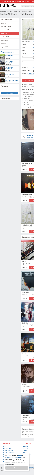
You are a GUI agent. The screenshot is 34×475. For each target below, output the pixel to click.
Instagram (25, 448)
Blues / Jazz (4, 33)
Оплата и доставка (19, 1)
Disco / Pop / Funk (6, 26)
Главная (5, 446)
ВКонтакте (25, 446)
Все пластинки (7, 448)
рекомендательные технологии (13, 457)
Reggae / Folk (4, 47)
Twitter (24, 452)
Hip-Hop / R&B (5, 37)
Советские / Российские (8, 30)
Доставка (26, 86)
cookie (20, 455)
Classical (3, 43)
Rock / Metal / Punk (6, 19)
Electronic (3, 23)
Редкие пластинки (7, 52)
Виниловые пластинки (9, 1)
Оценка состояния (8, 450)
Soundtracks (4, 40)
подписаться (9, 93)
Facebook (25, 450)
